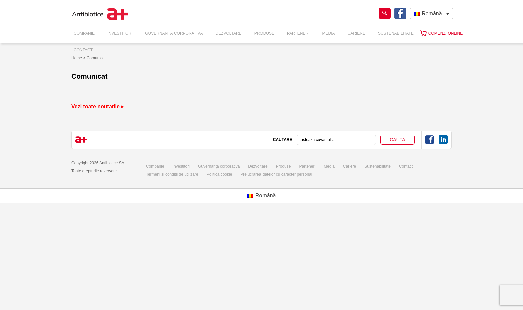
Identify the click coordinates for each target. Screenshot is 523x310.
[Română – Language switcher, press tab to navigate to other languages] (431, 13)
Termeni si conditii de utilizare (172, 174)
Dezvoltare (228, 33)
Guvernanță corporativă (219, 166)
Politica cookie (219, 174)
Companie (84, 33)
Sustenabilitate (396, 33)
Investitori (119, 33)
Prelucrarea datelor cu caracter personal (276, 174)
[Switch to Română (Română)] (261, 195)
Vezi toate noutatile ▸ (97, 106)
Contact (83, 50)
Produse (264, 33)
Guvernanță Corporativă (174, 33)
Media (328, 33)
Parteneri (298, 33)
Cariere (356, 33)
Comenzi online (445, 33)
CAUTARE (282, 139)
